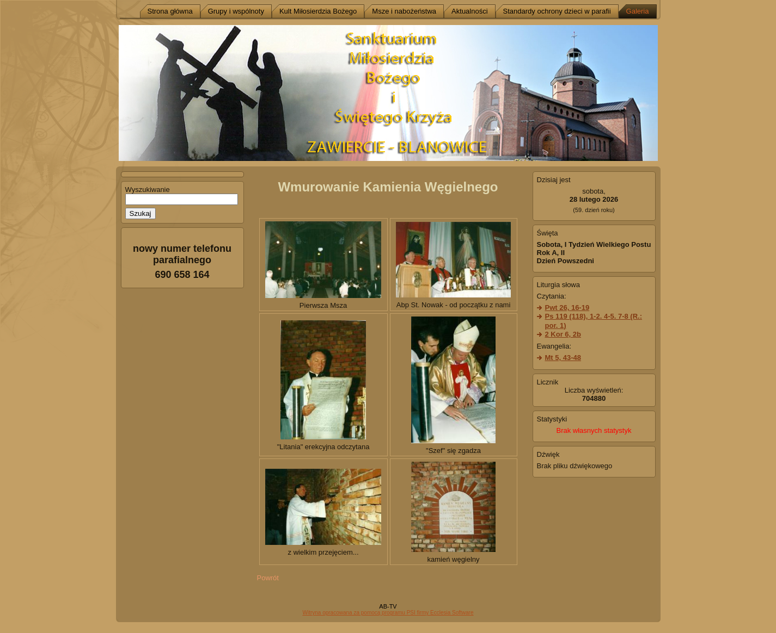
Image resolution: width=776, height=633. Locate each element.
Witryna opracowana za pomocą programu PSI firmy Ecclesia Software (387, 613)
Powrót (268, 578)
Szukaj (140, 213)
